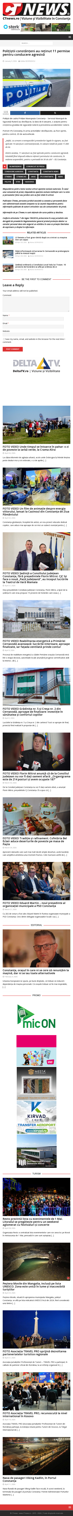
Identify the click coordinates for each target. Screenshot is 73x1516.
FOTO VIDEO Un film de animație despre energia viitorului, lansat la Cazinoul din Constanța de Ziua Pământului (36, 511)
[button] (69, 37)
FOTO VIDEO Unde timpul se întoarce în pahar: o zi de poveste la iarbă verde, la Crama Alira (36, 448)
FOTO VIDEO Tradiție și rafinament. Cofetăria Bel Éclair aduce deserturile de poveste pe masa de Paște (35, 841)
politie (8, 182)
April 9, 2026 (9, 650)
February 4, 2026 (11, 977)
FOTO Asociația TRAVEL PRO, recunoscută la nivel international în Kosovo (35, 1414)
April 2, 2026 (9, 718)
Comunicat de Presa (35, 166)
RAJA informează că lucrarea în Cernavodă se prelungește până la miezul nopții (42, 252)
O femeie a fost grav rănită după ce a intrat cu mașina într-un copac (41, 238)
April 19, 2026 (10, 1420)
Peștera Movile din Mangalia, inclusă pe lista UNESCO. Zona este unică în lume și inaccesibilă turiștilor (34, 1286)
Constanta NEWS (50, 172)
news (60, 177)
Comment (7, 295)
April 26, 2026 (10, 453)
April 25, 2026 (10, 1293)
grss (33, 177)
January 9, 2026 (11, 61)
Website (6, 331)
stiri (18, 182)
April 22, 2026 (10, 518)
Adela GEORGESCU (27, 61)
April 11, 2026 (10, 1484)
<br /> (36, 389)
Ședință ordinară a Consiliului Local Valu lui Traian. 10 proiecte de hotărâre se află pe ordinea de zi (40, 265)
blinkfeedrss (15, 166)
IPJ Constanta (46, 177)
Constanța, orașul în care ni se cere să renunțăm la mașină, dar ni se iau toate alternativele (36, 971)
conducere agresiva (14, 172)
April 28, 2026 (22, 242)
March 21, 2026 (10, 909)
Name (6, 315)
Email (5, 323)
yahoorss (29, 182)
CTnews (8, 177)
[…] (44, 460)
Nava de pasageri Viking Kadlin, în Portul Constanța (29, 1479)
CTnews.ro (21, 177)
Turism (36, 1174)
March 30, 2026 (10, 783)
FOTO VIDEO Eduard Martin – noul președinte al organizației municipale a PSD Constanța (34, 904)
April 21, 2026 (10, 586)
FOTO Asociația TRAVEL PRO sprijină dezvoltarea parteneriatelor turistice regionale (34, 1352)
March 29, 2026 (10, 848)
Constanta (33, 172)
